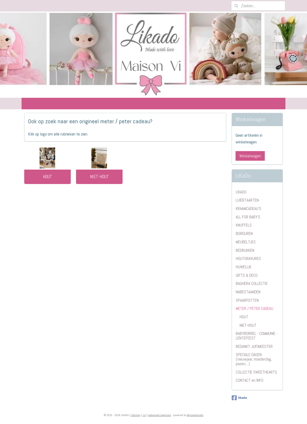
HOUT (47, 177)
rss (144, 415)
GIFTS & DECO (247, 275)
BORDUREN (244, 233)
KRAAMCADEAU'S (248, 208)
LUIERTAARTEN (247, 200)
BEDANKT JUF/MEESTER (254, 346)
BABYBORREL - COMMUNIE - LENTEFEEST (256, 336)
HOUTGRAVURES (248, 258)
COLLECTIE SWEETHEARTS (256, 372)
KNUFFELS (244, 225)
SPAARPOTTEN (247, 300)
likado (239, 398)
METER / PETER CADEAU (254, 308)
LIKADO (241, 192)
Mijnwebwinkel (195, 415)
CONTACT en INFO (249, 380)
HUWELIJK (243, 267)
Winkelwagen (250, 156)
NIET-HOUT (99, 177)
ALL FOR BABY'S (248, 217)
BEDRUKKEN (245, 250)
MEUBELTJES (246, 242)
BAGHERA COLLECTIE (252, 283)
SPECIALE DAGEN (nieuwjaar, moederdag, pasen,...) (254, 359)
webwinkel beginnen (159, 415)
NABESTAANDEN (248, 292)
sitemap (135, 415)
